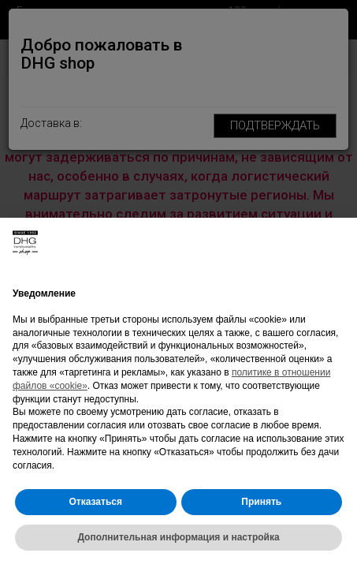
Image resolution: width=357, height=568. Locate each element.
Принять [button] (261, 501)
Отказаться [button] (95, 501)
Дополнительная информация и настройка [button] (178, 537)
